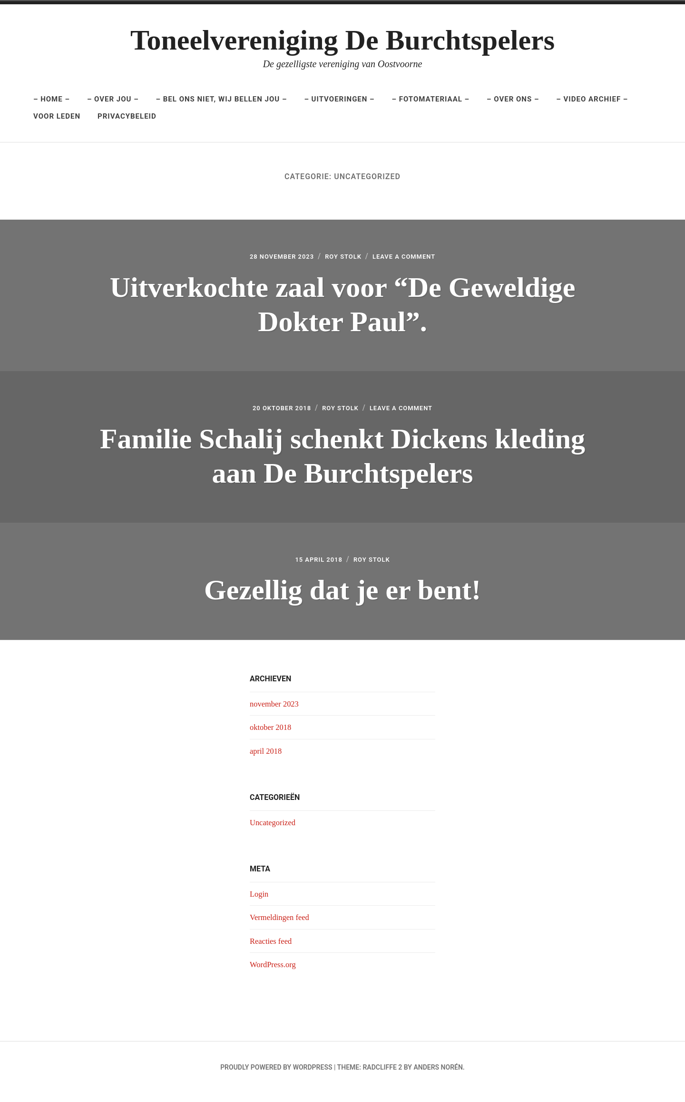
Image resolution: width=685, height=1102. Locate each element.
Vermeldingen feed (282, 926)
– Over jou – (113, 99)
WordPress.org (275, 973)
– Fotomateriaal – (431, 99)
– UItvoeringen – (339, 99)
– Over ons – (513, 99)
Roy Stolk (343, 258)
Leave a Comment (414, 258)
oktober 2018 (272, 735)
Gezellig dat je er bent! (342, 597)
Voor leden (56, 116)
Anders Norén (437, 1076)
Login (260, 902)
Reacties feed (272, 949)
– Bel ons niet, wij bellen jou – (221, 99)
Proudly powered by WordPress (276, 1076)
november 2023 (276, 712)
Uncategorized (275, 831)
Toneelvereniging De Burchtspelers (342, 40)
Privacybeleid (127, 116)
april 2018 (267, 759)
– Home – (51, 99)
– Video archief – (592, 99)
